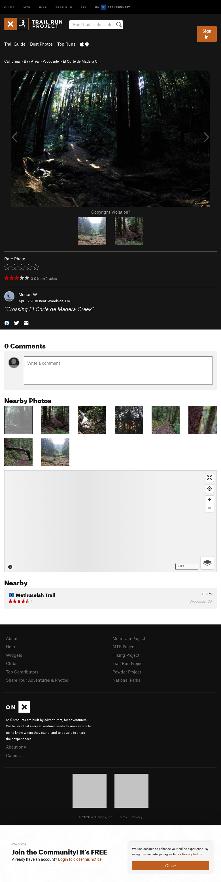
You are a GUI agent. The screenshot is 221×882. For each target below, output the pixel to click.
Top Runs (66, 43)
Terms (122, 817)
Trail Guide (15, 43)
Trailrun (64, 7)
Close (170, 865)
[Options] (207, 562)
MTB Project (124, 646)
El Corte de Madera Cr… (82, 61)
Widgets (14, 655)
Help (10, 646)
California (12, 61)
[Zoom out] (209, 508)
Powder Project (126, 671)
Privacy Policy (192, 854)
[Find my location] (209, 488)
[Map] (110, 521)
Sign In (206, 33)
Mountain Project (128, 638)
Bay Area (31, 61)
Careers (13, 755)
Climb (9, 7)
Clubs (11, 663)
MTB (27, 7)
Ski (84, 7)
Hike (43, 7)
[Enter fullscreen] (209, 477)
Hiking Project (125, 655)
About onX (16, 746)
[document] (170, 858)
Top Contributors (22, 671)
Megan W (27, 294)
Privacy (137, 817)
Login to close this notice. (80, 859)
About (12, 638)
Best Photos (41, 43)
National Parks (126, 680)
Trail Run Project (128, 663)
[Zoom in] (209, 500)
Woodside (51, 61)
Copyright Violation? (110, 211)
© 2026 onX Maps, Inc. (95, 817)
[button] (6, 322)
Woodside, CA (58, 301)
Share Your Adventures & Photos (37, 680)
